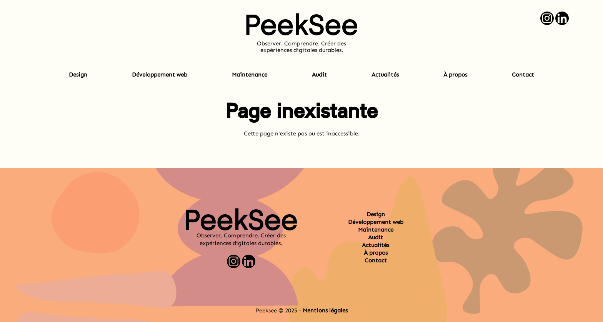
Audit (319, 74)
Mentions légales (325, 310)
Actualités (385, 74)
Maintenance (249, 74)
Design (78, 74)
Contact (523, 74)
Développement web (159, 74)
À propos (455, 74)
